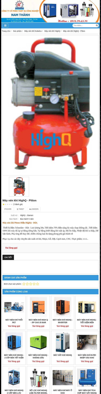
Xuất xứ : (14, 215)
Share (8, 209)
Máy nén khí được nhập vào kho (87, 356)
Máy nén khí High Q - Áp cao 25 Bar (38, 321)
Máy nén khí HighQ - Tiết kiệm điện (87, 321)
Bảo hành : (13, 219)
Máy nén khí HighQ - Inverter (63, 321)
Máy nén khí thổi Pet (14, 321)
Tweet (20, 209)
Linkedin (34, 209)
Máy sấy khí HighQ (63, 355)
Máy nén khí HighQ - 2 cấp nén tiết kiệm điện (14, 357)
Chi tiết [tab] (8, 257)
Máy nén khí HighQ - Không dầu (38, 356)
